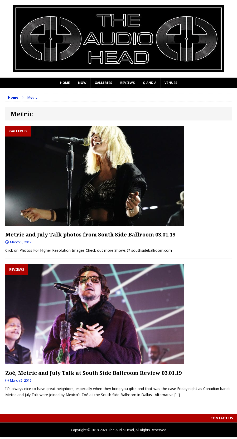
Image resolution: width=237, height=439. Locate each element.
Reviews (127, 82)
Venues (171, 82)
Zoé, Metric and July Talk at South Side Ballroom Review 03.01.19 (93, 372)
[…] (177, 394)
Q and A (149, 82)
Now (82, 82)
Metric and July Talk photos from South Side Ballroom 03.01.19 (90, 234)
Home (65, 82)
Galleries (103, 82)
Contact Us (221, 418)
